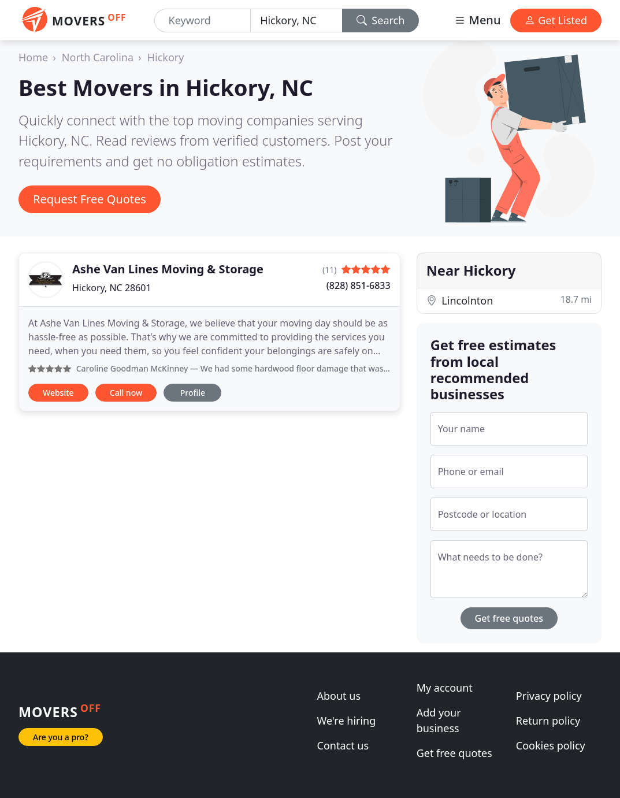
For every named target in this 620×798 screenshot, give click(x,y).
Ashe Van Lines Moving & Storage (167, 269)
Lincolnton (509, 300)
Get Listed (556, 20)
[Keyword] (202, 20)
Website (58, 392)
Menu (477, 20)
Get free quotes (509, 618)
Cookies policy (550, 745)
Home (33, 57)
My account (445, 688)
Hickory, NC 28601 (111, 287)
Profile (192, 392)
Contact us (343, 745)
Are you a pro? (60, 737)
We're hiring (346, 721)
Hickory (165, 57)
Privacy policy (549, 696)
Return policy (548, 721)
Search (381, 20)
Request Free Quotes (89, 199)
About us (339, 696)
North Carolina (97, 57)
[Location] (296, 20)
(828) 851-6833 (358, 285)
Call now (126, 392)
